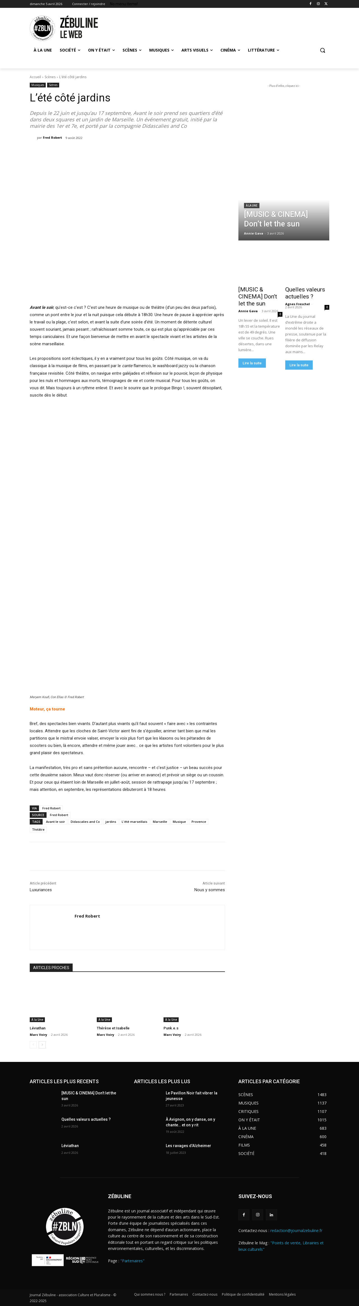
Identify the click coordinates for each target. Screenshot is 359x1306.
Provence (199, 821)
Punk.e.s (171, 1028)
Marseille (160, 821)
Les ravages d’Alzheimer (188, 1145)
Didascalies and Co (85, 821)
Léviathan (37, 1028)
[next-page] (42, 1044)
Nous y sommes (209, 889)
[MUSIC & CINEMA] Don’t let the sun (257, 296)
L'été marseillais (134, 821)
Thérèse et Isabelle (113, 1028)
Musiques (38, 85)
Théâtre (38, 829)
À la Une (37, 1020)
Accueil (35, 77)
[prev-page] (33, 1044)
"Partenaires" (132, 1260)
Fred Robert (52, 137)
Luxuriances (41, 889)
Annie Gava (248, 311)
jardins (110, 821)
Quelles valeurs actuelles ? (305, 293)
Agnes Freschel (297, 304)
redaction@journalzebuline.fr (296, 1230)
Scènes (50, 77)
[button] (322, 50)
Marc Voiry (38, 1034)
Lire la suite (252, 363)
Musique (179, 821)
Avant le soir (55, 821)
